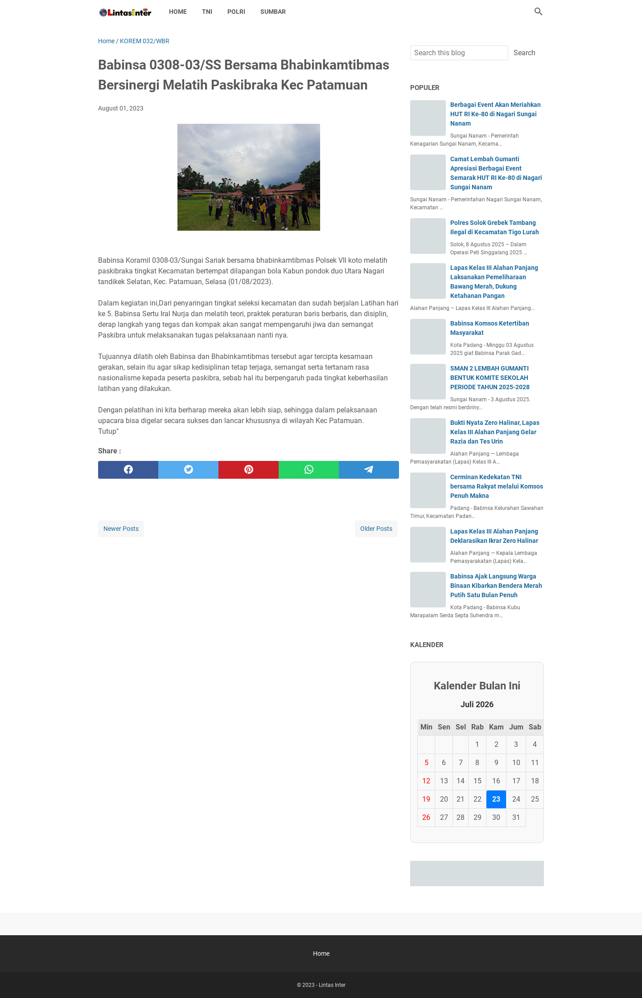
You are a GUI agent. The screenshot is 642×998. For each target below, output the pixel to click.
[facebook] (128, 470)
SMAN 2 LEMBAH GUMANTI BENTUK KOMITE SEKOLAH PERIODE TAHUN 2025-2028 (490, 378)
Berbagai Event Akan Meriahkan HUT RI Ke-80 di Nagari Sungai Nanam (495, 114)
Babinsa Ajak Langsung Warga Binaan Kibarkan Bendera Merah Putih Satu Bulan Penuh (496, 586)
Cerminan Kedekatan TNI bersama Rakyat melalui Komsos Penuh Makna (496, 486)
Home (178, 11)
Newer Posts (121, 528)
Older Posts (376, 528)
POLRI (236, 11)
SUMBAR (273, 11)
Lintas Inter (332, 985)
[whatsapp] (309, 470)
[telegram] (369, 470)
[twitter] (188, 470)
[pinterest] (248, 470)
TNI (207, 11)
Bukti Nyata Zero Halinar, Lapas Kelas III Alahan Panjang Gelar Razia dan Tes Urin (494, 432)
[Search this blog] (538, 11)
